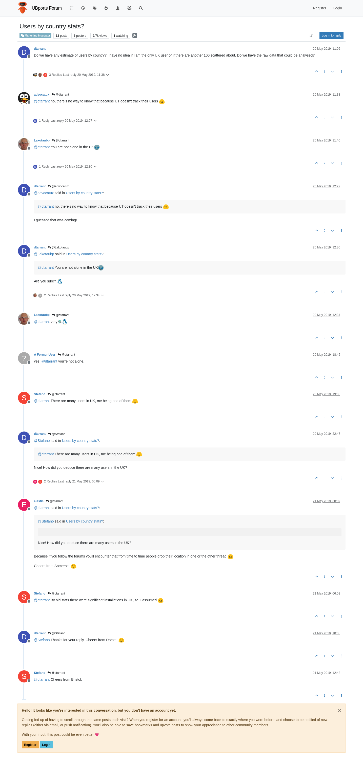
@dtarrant (60, 94)
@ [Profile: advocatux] (44, 193)
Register (30, 745)
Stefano (39, 394)
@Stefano (56, 434)
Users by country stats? (84, 193)
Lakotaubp (42, 140)
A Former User (44, 354)
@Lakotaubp (58, 247)
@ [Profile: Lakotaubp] (44, 254)
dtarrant (40, 48)
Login (46, 745)
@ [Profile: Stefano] (42, 441)
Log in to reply (331, 35)
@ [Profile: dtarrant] (42, 101)
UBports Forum (47, 8)
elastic (39, 501)
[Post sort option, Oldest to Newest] (311, 35)
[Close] (339, 710)
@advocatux (58, 186)
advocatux (41, 94)
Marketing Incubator (35, 35)
